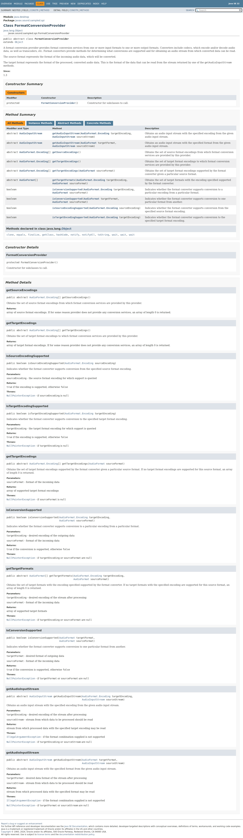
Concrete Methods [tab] (99, 123)
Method (44, 10)
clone (10, 234)
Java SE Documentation (75, 826)
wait (115, 234)
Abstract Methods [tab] (69, 123)
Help (104, 4)
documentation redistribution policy (76, 834)
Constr (34, 10)
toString (103, 234)
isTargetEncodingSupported (70, 217)
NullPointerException (21, 395)
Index (96, 4)
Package (29, 4)
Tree (55, 4)
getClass (47, 234)
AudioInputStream (30, 133)
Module (18, 4)
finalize (33, 234)
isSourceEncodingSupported (70, 208)
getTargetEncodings (65, 161)
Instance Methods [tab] (40, 123)
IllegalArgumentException (24, 737)
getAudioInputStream (65, 133)
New (73, 4)
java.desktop (21, 17)
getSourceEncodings (65, 152)
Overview (6, 4)
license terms (43, 834)
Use (48, 4)
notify (75, 234)
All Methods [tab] (15, 123)
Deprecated (84, 4)
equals (21, 234)
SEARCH (190, 10)
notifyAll (88, 234)
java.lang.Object (13, 30)
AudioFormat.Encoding (95, 133)
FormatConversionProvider (58, 103)
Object (19, 42)
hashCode (62, 234)
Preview (64, 4)
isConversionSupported (67, 189)
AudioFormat (89, 142)
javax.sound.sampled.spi (29, 20)
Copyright (6, 832)
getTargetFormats (63, 180)
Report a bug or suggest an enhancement (21, 823)
